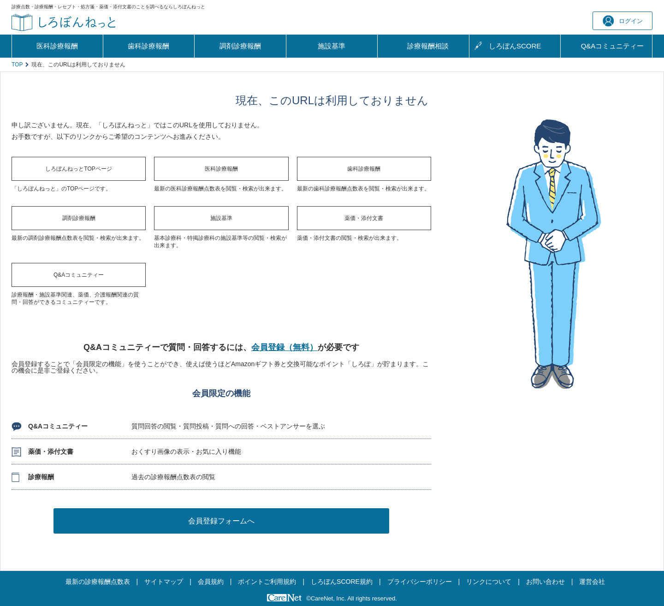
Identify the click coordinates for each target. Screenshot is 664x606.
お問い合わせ (545, 581)
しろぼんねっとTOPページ (78, 169)
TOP (17, 64)
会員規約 (211, 581)
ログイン (623, 21)
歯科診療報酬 (148, 46)
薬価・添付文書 (363, 218)
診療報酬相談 (428, 46)
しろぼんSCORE (515, 46)
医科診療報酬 (57, 46)
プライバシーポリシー (419, 581)
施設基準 (331, 46)
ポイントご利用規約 (267, 581)
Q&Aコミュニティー (78, 275)
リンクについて (488, 581)
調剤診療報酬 (240, 46)
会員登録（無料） (284, 347)
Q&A (612, 46)
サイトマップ (163, 581)
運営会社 (592, 581)
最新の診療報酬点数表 (97, 581)
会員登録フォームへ (221, 521)
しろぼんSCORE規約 (342, 581)
